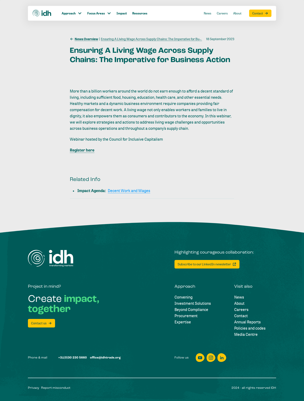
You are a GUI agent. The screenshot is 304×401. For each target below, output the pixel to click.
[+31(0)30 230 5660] (72, 358)
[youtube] (200, 357)
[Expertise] (182, 322)
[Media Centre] (246, 334)
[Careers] (241, 310)
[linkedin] (221, 357)
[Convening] (183, 297)
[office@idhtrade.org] (105, 358)
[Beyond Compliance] (191, 310)
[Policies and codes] (250, 328)
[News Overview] (84, 38)
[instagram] (211, 357)
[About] (239, 303)
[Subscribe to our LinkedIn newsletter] (206, 264)
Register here (82, 150)
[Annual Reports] (247, 322)
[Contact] (241, 316)
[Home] (50, 258)
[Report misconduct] (55, 388)
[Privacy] (33, 388)
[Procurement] (186, 316)
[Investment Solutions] (192, 303)
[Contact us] (41, 323)
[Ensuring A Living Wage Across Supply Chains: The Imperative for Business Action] (158, 38)
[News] (239, 297)
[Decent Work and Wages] (129, 191)
